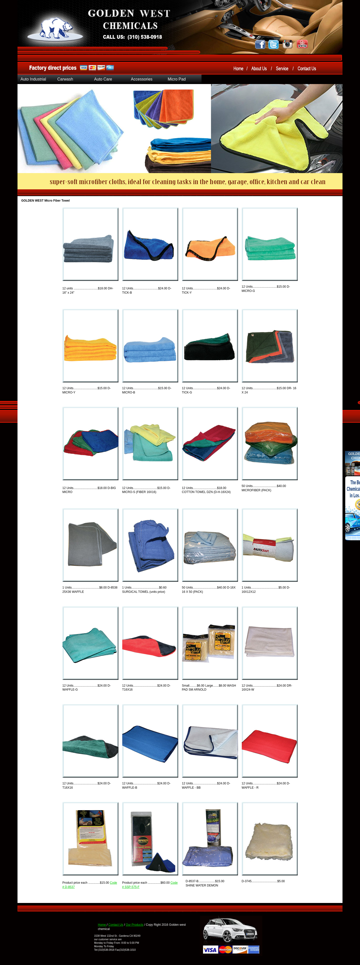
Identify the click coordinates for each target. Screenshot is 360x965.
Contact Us (115, 924)
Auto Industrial (33, 79)
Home (102, 924)
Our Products (135, 924)
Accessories (141, 79)
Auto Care (103, 79)
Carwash (65, 79)
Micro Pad (177, 79)
